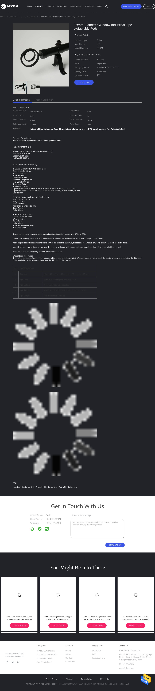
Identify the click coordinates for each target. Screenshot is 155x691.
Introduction (70, 661)
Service (68, 654)
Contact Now (84, 82)
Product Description (44, 99)
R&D (94, 654)
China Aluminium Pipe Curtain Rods (40, 684)
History (68, 650)
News (99, 6)
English (149, 6)
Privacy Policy (86, 679)
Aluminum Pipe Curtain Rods (24, 487)
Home (29, 6)
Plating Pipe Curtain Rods (68, 487)
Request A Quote (131, 6)
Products (39, 6)
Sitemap (69, 679)
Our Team (69, 658)
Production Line (98, 658)
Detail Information (21, 99)
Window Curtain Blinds (46, 651)
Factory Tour (62, 6)
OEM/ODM (96, 650)
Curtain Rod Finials (44, 658)
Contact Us (89, 6)
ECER (127, 684)
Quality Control (76, 6)
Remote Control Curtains (47, 654)
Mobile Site (104, 679)
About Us (50, 6)
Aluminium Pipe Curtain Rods (46, 487)
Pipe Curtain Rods (44, 662)
